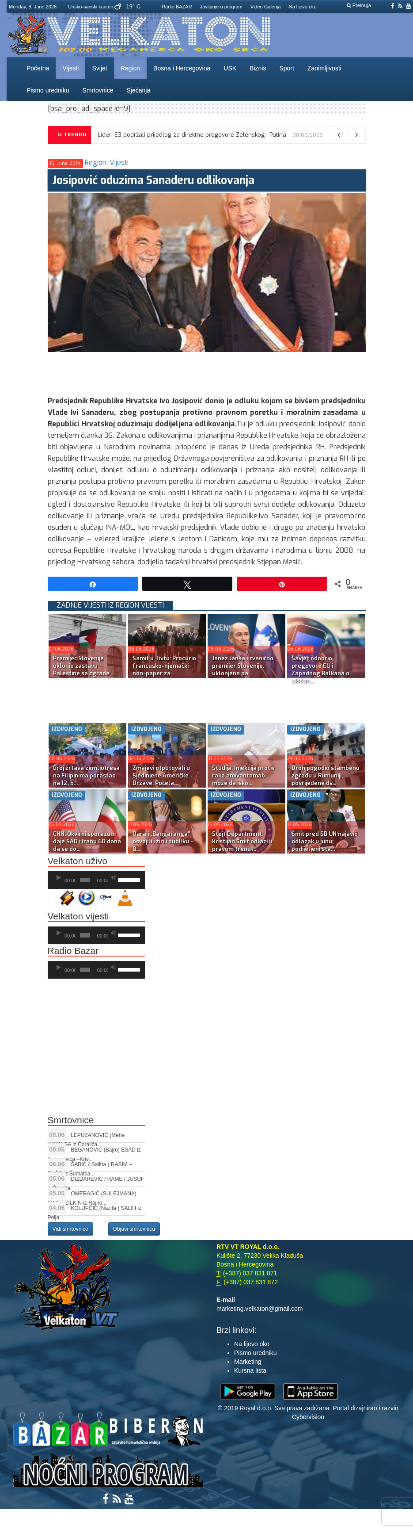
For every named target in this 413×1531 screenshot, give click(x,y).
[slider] (85, 880)
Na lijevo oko (303, 6)
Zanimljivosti (324, 68)
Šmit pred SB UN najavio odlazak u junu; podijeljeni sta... (325, 841)
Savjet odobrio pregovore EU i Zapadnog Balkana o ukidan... (320, 670)
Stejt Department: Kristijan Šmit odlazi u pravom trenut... (242, 841)
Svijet (99, 68)
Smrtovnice (98, 90)
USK (230, 68)
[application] (96, 880)
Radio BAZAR (177, 6)
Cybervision (308, 1416)
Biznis (258, 68)
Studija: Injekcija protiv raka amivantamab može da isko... (243, 775)
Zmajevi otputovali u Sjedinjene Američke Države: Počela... (161, 775)
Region (130, 68)
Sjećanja (139, 90)
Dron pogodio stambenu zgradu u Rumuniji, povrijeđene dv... (326, 775)
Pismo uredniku (48, 90)
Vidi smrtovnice (70, 1229)
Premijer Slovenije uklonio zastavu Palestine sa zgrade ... (84, 666)
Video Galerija (265, 6)
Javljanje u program (221, 6)
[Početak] (58, 877)
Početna (38, 68)
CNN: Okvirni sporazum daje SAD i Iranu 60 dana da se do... (87, 841)
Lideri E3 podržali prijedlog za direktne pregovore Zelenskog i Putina (192, 134)
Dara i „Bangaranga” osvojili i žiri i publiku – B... (163, 841)
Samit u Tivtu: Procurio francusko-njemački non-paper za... (164, 666)
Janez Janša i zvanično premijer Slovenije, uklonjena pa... (242, 666)
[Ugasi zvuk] (113, 877)
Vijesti (70, 68)
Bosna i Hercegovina (181, 68)
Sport (286, 68)
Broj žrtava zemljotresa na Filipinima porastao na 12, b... (86, 775)
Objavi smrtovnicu (134, 1229)
